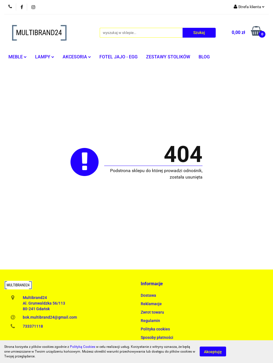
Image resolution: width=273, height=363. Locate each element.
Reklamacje (151, 304)
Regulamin (150, 320)
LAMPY (44, 57)
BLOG (204, 57)
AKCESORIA (77, 57)
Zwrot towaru (152, 312)
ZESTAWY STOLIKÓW (168, 57)
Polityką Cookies (82, 347)
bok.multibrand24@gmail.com (50, 317)
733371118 (33, 326)
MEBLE (17, 57)
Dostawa (148, 295)
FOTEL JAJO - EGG (118, 57)
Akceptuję (213, 352)
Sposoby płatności (157, 337)
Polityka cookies (155, 329)
